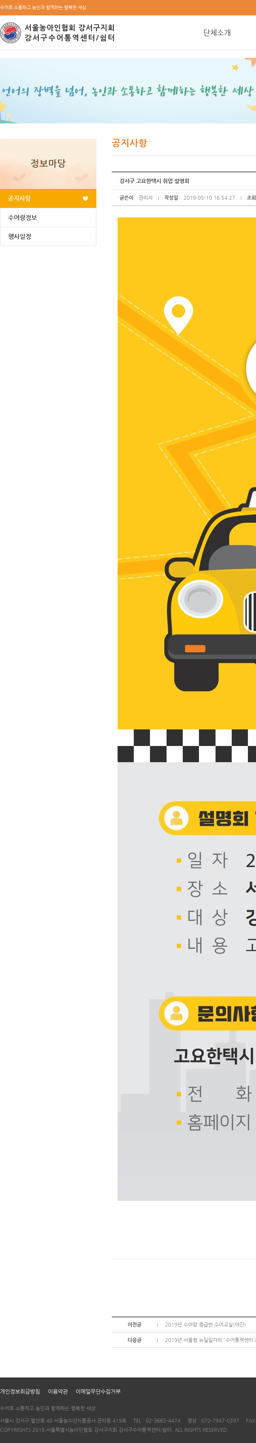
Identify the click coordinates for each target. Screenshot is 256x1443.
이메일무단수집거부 (98, 1391)
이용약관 (58, 1391)
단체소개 (217, 33)
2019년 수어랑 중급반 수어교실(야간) (205, 1324)
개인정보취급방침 (20, 1391)
